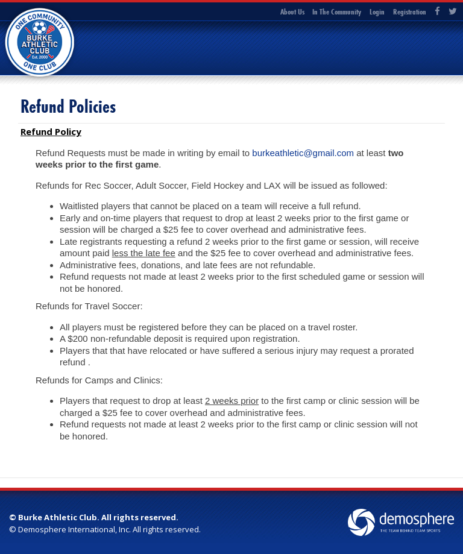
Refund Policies (68, 106)
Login (377, 11)
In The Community (336, 11)
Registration (409, 11)
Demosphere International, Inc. (74, 529)
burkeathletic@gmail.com (303, 153)
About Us (292, 11)
